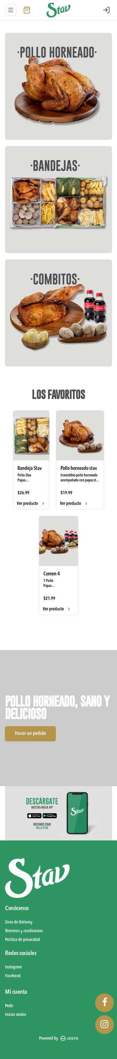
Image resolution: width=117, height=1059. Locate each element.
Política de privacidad (22, 940)
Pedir (9, 1006)
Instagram (13, 967)
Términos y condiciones (24, 931)
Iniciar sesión (15, 1014)
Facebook (13, 976)
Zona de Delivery (18, 922)
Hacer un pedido (30, 733)
